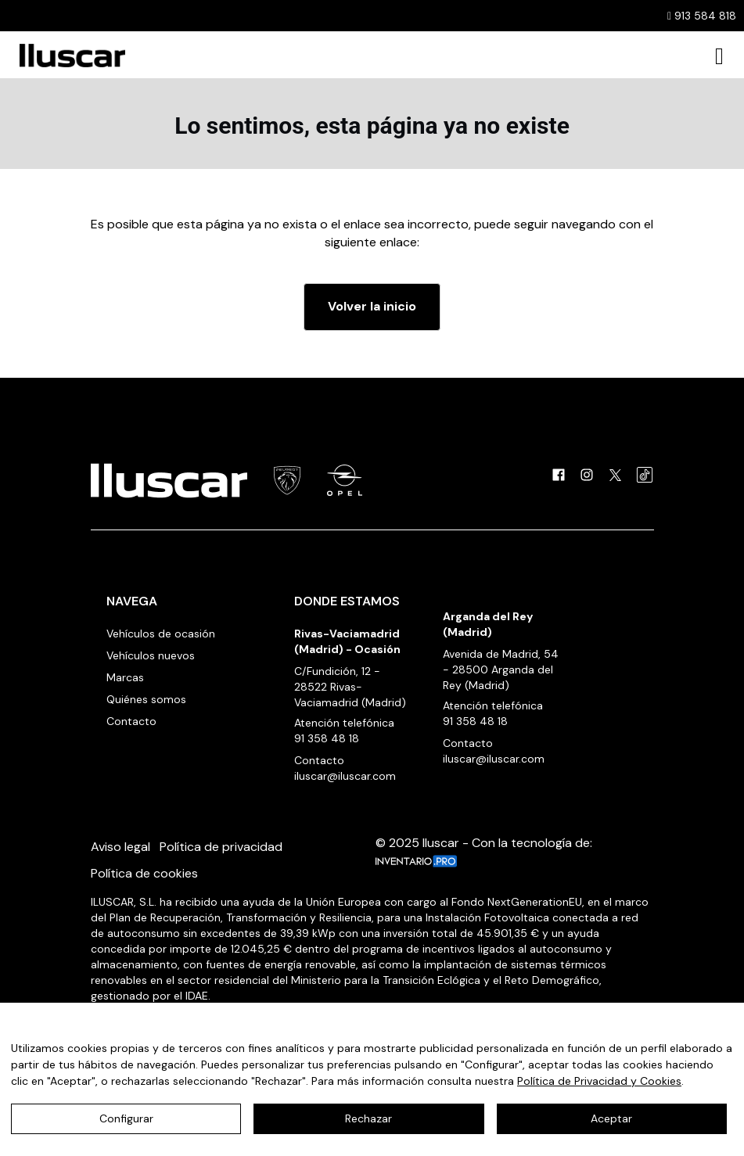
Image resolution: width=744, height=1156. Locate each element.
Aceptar (611, 1118)
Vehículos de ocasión (160, 633)
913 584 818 (701, 16)
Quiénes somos (146, 699)
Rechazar (368, 1118)
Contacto (131, 721)
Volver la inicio (372, 306)
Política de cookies (144, 873)
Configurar (126, 1118)
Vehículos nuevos (150, 655)
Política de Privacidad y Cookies (599, 1081)
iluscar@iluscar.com (345, 776)
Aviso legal (120, 846)
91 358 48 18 (326, 738)
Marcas (125, 677)
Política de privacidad (221, 846)
